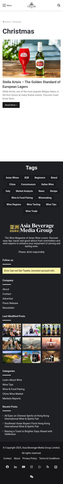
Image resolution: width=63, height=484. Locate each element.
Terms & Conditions (49, 458)
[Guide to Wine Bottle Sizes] (51, 357)
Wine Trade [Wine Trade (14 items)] (31, 211)
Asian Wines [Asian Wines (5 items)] (12, 177)
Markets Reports (12, 398)
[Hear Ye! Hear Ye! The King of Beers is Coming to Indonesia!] (51, 343)
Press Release (10, 303)
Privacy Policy (29, 458)
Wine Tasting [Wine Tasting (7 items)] (33, 204)
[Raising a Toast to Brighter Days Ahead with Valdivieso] (12, 343)
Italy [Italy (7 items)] (8, 191)
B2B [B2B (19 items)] (27, 177)
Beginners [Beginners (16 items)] (40, 177)
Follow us (8, 260)
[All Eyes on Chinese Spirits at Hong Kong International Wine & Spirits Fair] (12, 330)
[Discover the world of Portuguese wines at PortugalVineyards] (31, 343)
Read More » (11, 105)
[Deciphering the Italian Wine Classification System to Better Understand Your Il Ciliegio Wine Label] (51, 330)
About (6, 289)
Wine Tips (8, 384)
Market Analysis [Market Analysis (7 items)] (24, 191)
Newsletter (8, 307)
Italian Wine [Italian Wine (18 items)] (47, 184)
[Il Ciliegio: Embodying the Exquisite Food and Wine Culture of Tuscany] (12, 357)
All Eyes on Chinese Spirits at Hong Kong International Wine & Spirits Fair (27, 417)
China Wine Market (13, 393)
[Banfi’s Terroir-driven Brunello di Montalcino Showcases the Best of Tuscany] (31, 357)
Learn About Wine (12, 379)
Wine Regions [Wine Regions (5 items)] (14, 204)
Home (6, 22)
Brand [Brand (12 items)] (54, 177)
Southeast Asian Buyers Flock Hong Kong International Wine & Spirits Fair (27, 425)
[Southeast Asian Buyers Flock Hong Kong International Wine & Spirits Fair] (31, 330)
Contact (7, 293)
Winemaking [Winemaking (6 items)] (45, 197)
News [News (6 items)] (42, 191)
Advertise (8, 298)
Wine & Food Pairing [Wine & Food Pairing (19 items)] (22, 197)
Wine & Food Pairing (14, 389)
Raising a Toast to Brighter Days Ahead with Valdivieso (28, 433)
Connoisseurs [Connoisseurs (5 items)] (28, 184)
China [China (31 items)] (12, 184)
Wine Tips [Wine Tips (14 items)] (51, 204)
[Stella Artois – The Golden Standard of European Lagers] (31, 58)
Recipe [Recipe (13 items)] (53, 191)
